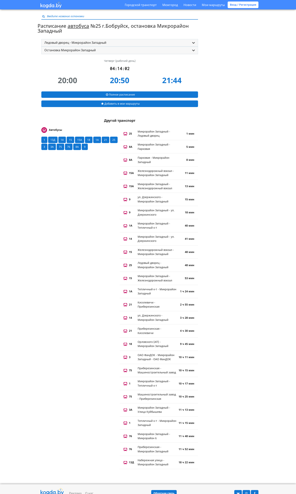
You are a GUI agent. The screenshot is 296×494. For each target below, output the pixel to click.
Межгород (170, 5)
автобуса (78, 25)
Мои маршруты (213, 5)
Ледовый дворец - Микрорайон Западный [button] (75, 43)
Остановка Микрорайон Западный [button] (70, 50)
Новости (189, 5)
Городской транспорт (141, 5)
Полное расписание (120, 94)
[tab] (120, 42)
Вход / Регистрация (243, 4)
